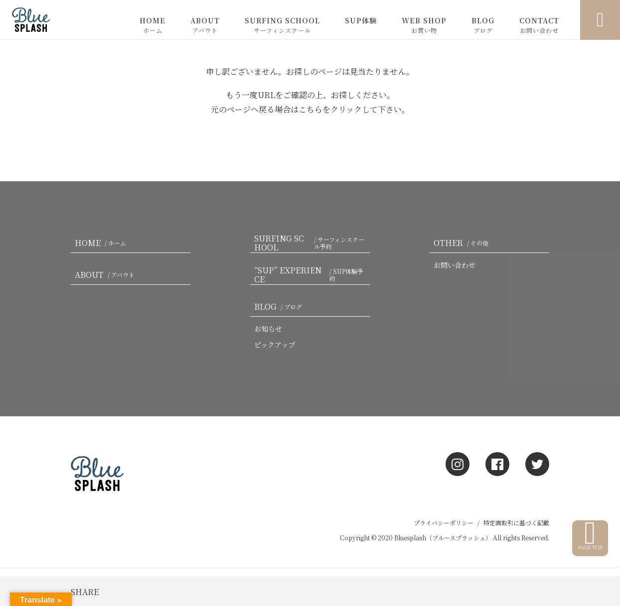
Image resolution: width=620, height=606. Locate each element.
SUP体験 (361, 20)
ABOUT (205, 24)
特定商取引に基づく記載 (516, 522)
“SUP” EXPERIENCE (312, 275)
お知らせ (268, 329)
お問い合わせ (454, 265)
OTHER (463, 242)
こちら (310, 109)
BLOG (482, 24)
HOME (152, 24)
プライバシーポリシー (443, 522)
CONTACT (539, 24)
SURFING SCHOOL (282, 24)
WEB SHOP (424, 24)
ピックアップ (274, 345)
